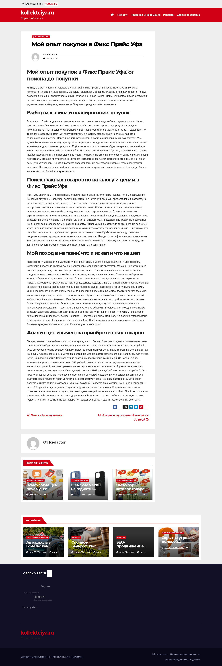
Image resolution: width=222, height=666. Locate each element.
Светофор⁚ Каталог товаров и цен (131, 489)
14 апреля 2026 (38, 552)
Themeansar (77, 657)
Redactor (52, 54)
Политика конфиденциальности (185, 654)
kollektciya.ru (37, 12)
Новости (122, 14)
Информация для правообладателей (182, 659)
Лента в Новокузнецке (44, 415)
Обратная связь (159, 654)
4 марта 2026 (127, 552)
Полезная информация (146, 14)
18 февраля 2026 (174, 548)
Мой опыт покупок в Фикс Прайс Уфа (87, 44)
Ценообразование (188, 14)
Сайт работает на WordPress (35, 657)
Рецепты (168, 14)
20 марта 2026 (82, 552)
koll (48, 494)
